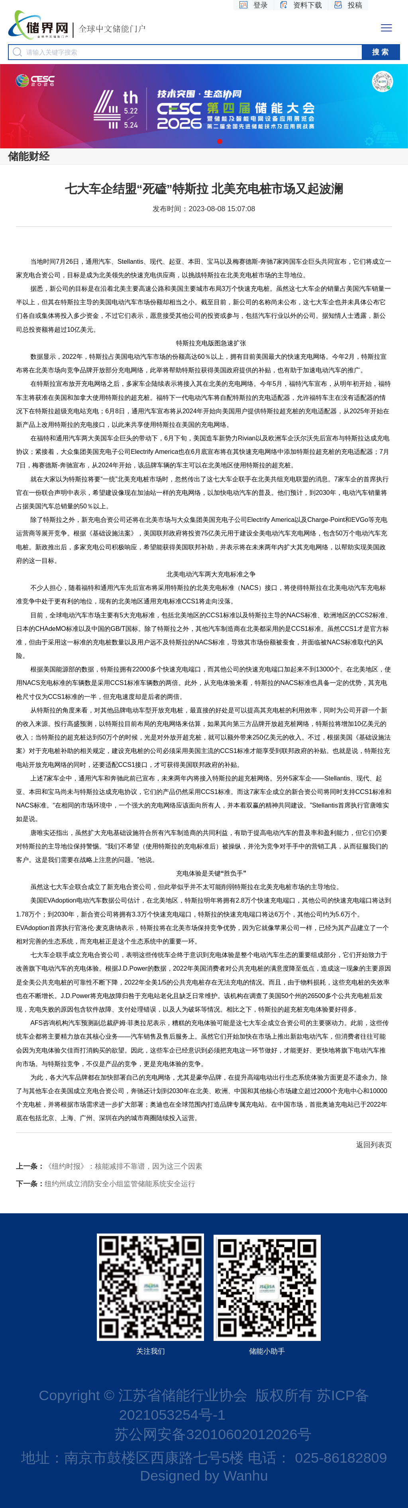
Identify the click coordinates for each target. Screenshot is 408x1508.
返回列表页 (374, 1145)
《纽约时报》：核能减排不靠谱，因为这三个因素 (109, 1166)
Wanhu (245, 1476)
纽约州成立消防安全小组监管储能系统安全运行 (105, 1184)
